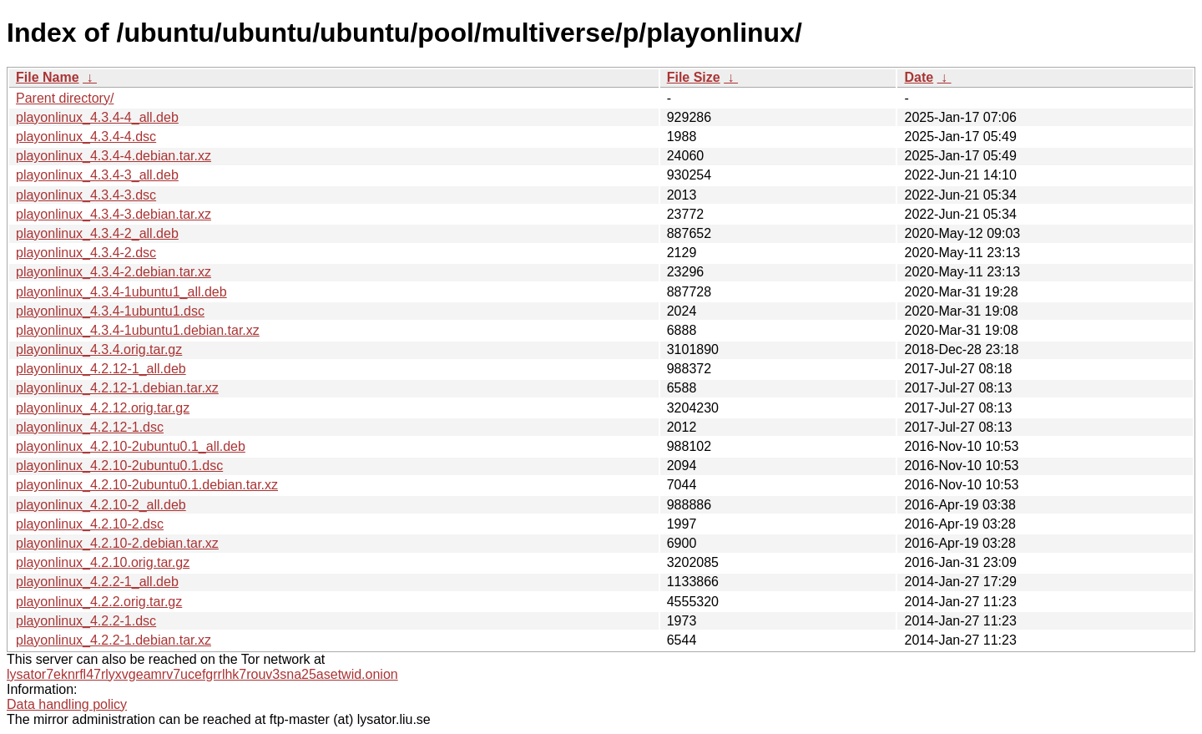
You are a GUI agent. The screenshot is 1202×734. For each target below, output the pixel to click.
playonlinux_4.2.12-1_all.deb (101, 369)
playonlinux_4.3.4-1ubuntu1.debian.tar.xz (138, 330)
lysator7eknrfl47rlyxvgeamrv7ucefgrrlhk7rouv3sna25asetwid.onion (202, 674)
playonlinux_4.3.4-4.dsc (86, 136)
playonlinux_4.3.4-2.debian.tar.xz (113, 272)
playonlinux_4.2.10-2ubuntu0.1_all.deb (130, 446)
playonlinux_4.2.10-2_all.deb (101, 505)
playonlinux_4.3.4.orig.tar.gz (99, 349)
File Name (47, 77)
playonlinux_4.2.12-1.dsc (90, 427)
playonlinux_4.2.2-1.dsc (86, 621)
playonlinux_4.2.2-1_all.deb (97, 582)
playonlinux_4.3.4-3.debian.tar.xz (113, 214)
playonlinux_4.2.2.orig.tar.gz (99, 602)
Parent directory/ (65, 98)
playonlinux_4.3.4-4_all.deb (97, 117)
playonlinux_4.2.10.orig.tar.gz (102, 562)
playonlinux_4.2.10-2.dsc (90, 524)
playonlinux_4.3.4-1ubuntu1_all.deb (121, 292)
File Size (693, 77)
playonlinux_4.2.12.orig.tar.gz (102, 408)
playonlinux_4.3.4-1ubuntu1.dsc (110, 311)
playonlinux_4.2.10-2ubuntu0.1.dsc (119, 465)
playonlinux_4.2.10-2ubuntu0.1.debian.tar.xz (147, 485)
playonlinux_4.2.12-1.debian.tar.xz (117, 388)
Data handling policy (67, 704)
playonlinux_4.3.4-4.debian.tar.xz (113, 156)
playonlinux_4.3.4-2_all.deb (97, 233)
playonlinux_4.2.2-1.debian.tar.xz (113, 640)
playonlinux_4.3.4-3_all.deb (97, 175)
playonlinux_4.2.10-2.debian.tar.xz (117, 543)
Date (918, 77)
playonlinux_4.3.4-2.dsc (86, 253)
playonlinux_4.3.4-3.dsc (86, 195)
